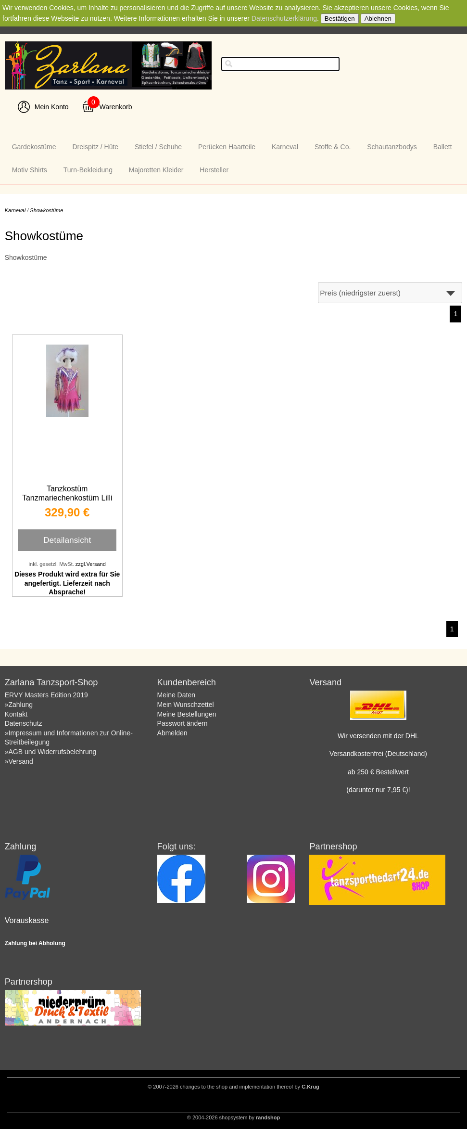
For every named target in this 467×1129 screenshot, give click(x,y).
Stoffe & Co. (333, 147)
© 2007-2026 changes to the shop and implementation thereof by (233, 1087)
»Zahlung (19, 704)
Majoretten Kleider (156, 170)
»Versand (19, 761)
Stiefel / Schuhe (158, 147)
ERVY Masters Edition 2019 (46, 695)
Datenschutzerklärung (284, 18)
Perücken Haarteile (226, 147)
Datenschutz (23, 723)
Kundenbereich (186, 682)
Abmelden (172, 733)
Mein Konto (52, 107)
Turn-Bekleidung (88, 170)
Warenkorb (116, 107)
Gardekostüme (34, 147)
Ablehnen (378, 18)
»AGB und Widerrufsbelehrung (51, 752)
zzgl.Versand (91, 564)
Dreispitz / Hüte (95, 147)
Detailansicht (67, 540)
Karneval (285, 147)
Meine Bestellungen (186, 714)
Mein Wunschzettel (185, 704)
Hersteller (214, 170)
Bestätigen (340, 18)
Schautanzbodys (392, 147)
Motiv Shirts (29, 170)
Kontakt (16, 714)
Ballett (442, 147)
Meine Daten (176, 695)
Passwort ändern (182, 723)
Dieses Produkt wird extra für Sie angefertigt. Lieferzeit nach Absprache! (67, 582)
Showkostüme (46, 210)
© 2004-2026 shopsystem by (233, 1117)
